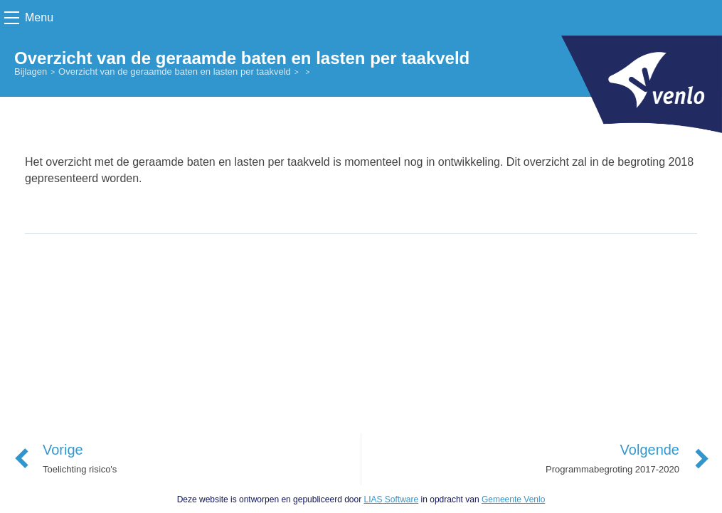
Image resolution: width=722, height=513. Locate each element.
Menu (39, 17)
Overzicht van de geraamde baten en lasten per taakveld (174, 71)
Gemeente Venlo (513, 499)
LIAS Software (390, 499)
